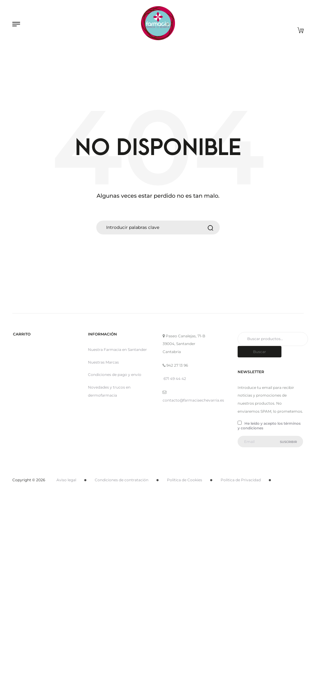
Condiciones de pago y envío (114, 374)
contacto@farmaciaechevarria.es (193, 400)
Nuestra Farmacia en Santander (117, 349)
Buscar (259, 351)
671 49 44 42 (175, 378)
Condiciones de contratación (121, 480)
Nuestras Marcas (103, 362)
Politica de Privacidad (241, 480)
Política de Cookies (184, 480)
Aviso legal (66, 480)
